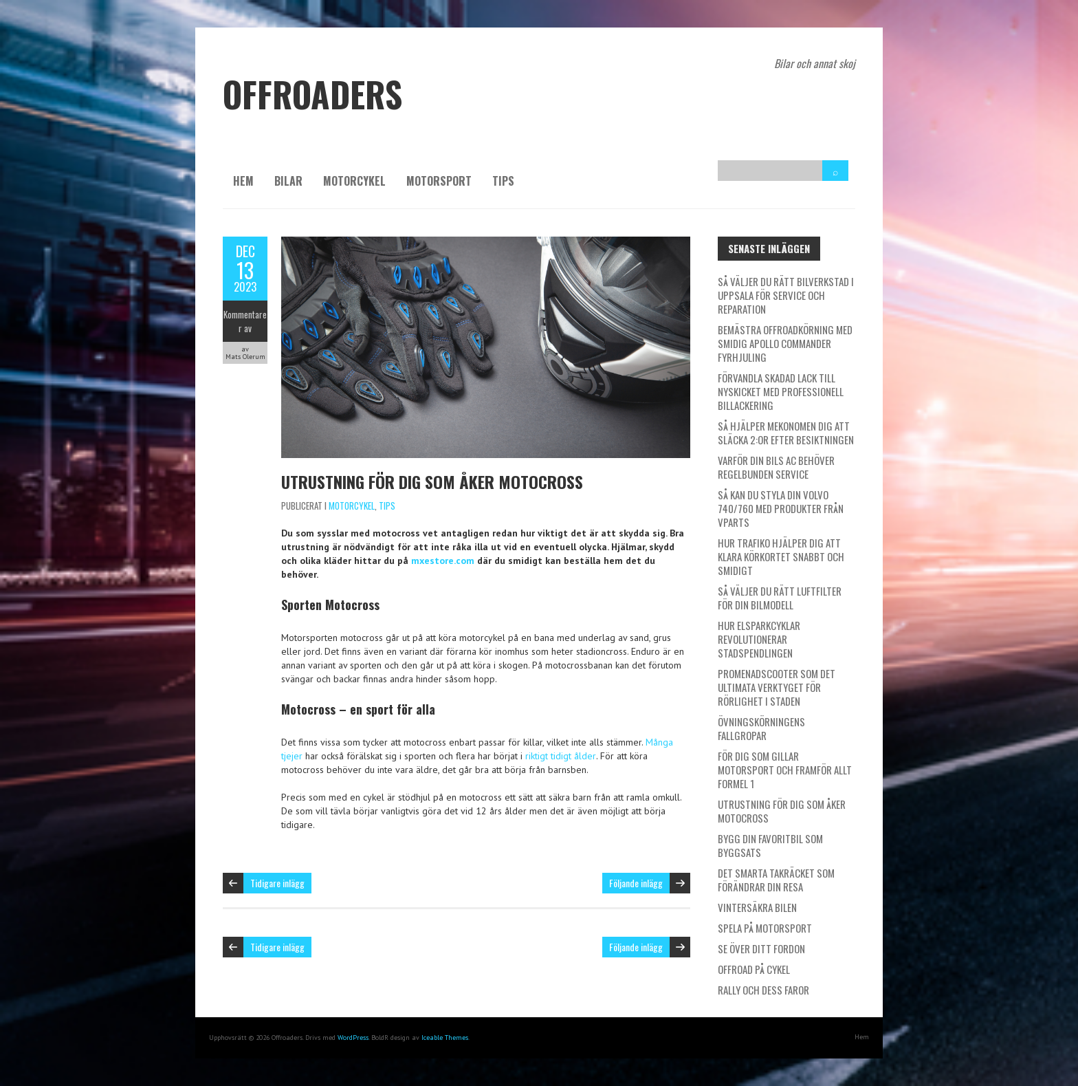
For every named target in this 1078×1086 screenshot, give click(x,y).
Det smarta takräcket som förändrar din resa (776, 879)
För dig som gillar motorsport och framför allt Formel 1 (785, 769)
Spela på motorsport (765, 927)
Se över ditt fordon (761, 948)
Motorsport (439, 181)
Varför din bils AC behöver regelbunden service (776, 467)
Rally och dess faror (763, 989)
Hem (243, 181)
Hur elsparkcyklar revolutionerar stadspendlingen (759, 639)
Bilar (288, 181)
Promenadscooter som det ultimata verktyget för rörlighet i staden (776, 687)
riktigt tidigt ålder (560, 756)
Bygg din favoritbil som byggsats (770, 845)
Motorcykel (354, 181)
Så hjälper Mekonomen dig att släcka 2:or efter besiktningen (786, 432)
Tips (503, 181)
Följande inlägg (636, 883)
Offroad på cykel (754, 969)
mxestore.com (442, 560)
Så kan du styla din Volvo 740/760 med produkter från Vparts (781, 508)
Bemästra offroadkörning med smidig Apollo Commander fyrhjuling (785, 343)
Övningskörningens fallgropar (761, 728)
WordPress (353, 1037)
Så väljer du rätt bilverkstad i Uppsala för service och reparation (786, 295)
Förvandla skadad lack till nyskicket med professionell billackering (781, 391)
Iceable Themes (444, 1037)
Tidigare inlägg (277, 883)
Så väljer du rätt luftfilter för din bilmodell (780, 597)
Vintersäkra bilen (757, 907)
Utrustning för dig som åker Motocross (432, 481)
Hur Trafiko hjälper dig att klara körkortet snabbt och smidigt (781, 556)
